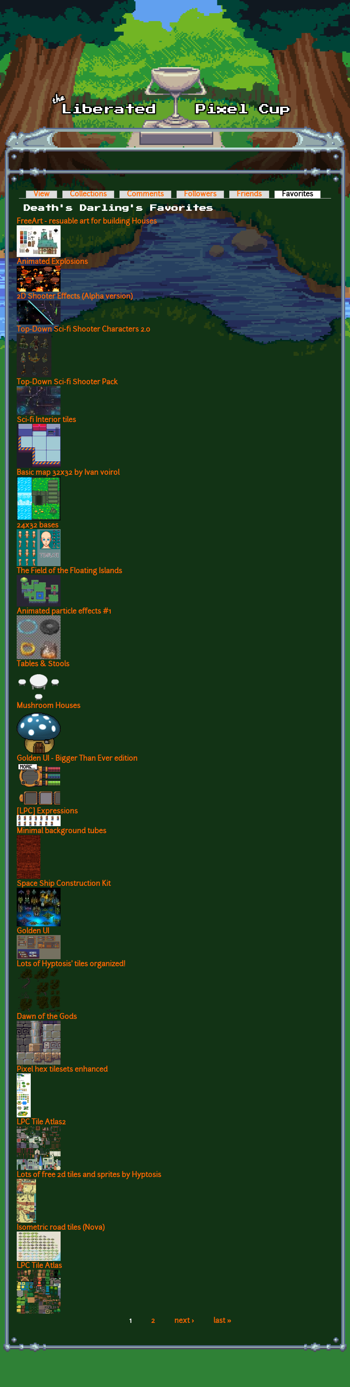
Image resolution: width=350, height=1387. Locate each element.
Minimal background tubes (61, 831)
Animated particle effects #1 (64, 611)
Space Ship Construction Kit (64, 884)
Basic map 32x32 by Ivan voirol (68, 473)
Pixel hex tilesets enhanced (62, 1069)
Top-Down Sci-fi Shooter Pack (67, 382)
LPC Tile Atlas (39, 1266)
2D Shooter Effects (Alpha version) (75, 296)
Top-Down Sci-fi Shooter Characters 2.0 (83, 329)
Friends (249, 194)
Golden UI (33, 931)
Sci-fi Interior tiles (46, 420)
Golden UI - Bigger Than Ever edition (77, 758)
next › (184, 1321)
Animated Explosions (52, 262)
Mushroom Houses (48, 706)
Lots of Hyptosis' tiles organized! (71, 964)
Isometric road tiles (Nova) (61, 1228)
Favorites (301, 194)
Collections (88, 194)
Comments (145, 194)
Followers (200, 194)
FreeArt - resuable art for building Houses (87, 221)
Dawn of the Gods (47, 1017)
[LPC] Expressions (47, 811)
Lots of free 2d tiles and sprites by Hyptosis (89, 1175)
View (41, 194)
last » (222, 1321)
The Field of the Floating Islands (69, 571)
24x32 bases (37, 525)
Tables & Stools (43, 664)
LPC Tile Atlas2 (41, 1122)
